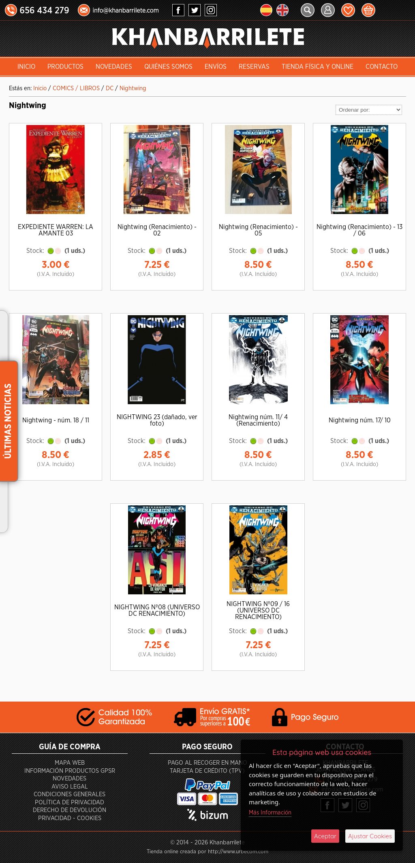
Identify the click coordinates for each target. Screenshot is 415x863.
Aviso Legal (69, 787)
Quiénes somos (168, 67)
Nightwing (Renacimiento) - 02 (157, 230)
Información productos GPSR (69, 771)
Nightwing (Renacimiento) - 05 (258, 230)
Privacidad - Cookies (69, 818)
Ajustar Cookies (370, 836)
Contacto (382, 67)
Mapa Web (70, 763)
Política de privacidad (69, 802)
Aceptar (325, 836)
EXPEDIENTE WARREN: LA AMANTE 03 (55, 230)
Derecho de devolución (69, 810)
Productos (65, 67)
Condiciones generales (69, 794)
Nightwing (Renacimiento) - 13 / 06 (359, 230)
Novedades (114, 67)
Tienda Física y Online (317, 67)
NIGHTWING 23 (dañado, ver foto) (157, 420)
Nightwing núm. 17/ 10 (360, 420)
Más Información (270, 813)
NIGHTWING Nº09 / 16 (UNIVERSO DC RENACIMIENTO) (258, 610)
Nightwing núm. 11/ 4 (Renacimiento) (258, 420)
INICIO (26, 67)
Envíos (216, 67)
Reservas (254, 67)
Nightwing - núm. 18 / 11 (55, 420)
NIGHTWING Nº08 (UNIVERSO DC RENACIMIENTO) (157, 610)
